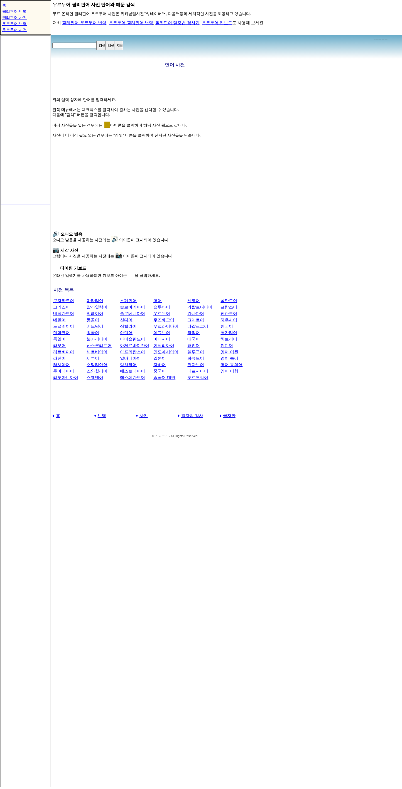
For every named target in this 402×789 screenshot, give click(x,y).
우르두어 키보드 (217, 22)
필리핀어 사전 (14, 17)
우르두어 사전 (14, 30)
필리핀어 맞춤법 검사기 (177, 22)
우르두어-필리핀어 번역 (131, 22)
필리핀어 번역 (14, 11)
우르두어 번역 (14, 23)
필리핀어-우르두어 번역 (84, 22)
